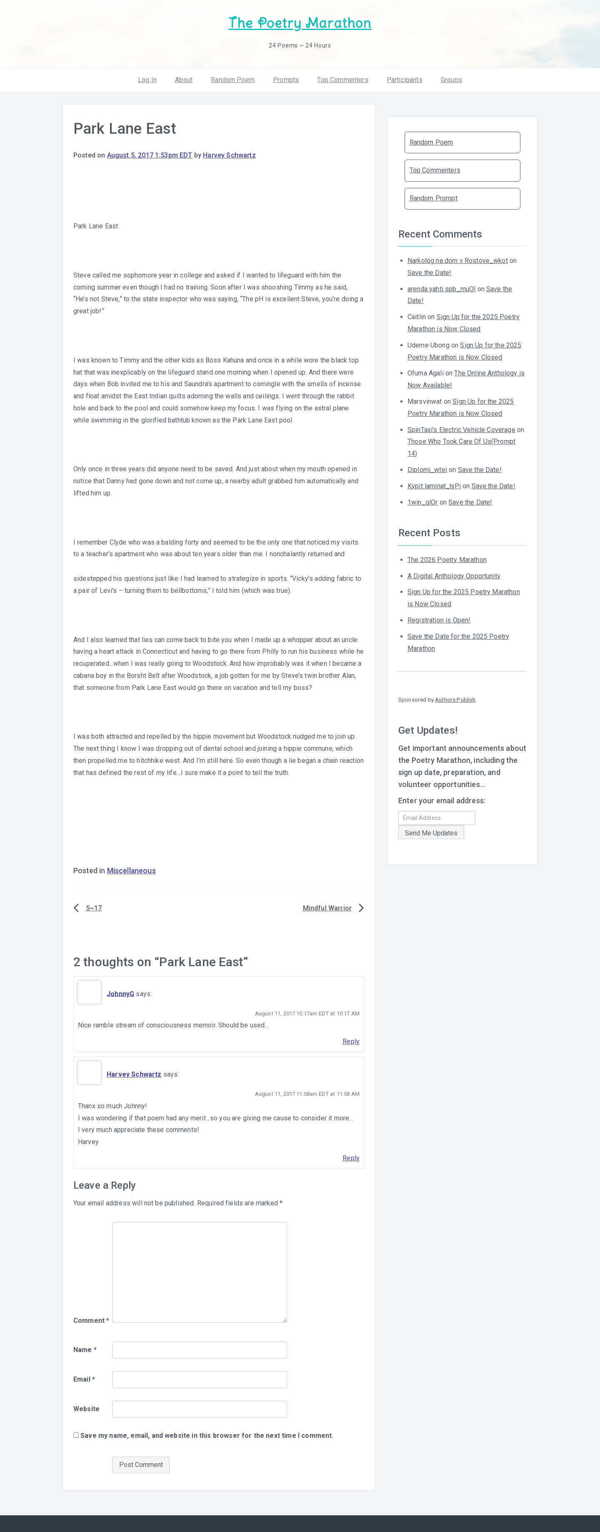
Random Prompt (434, 198)
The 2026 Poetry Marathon (447, 559)
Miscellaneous (131, 870)
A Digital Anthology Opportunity (454, 575)
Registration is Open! (439, 620)
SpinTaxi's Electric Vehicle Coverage (461, 429)
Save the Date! (429, 272)
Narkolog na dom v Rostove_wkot (458, 260)
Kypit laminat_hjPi (434, 486)
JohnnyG (120, 993)
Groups (451, 79)
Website (86, 1408)
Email (84, 1379)
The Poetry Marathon (299, 23)
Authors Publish (455, 699)
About (183, 79)
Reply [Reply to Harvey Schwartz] (351, 1158)
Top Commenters (342, 79)
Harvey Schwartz (229, 155)
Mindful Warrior (327, 908)
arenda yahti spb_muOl (441, 288)
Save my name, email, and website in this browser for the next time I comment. (206, 1435)
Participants (404, 79)
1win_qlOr (423, 501)
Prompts (286, 79)
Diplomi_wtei (427, 469)
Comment (91, 1320)
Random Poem (233, 79)
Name (85, 1349)
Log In (147, 79)
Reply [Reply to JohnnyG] (351, 1041)
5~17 (94, 908)
